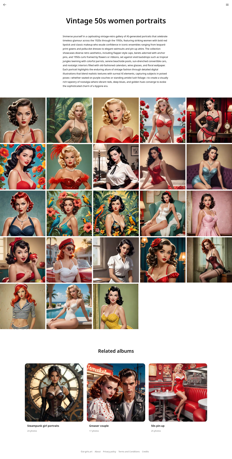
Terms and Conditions (129, 451)
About (98, 451)
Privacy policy (109, 451)
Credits (145, 451)
